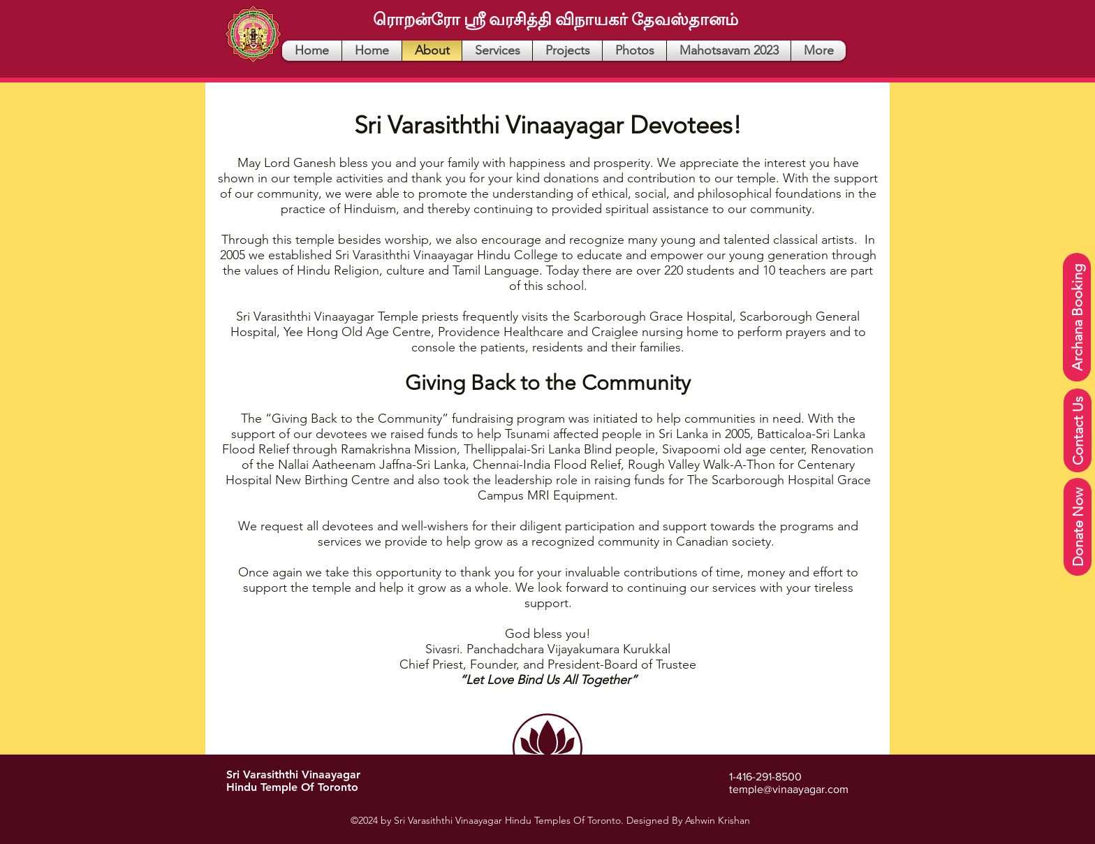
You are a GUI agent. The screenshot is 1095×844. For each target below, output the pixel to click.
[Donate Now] (1078, 527)
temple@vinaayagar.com (788, 789)
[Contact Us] (1078, 430)
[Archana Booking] (1077, 317)
